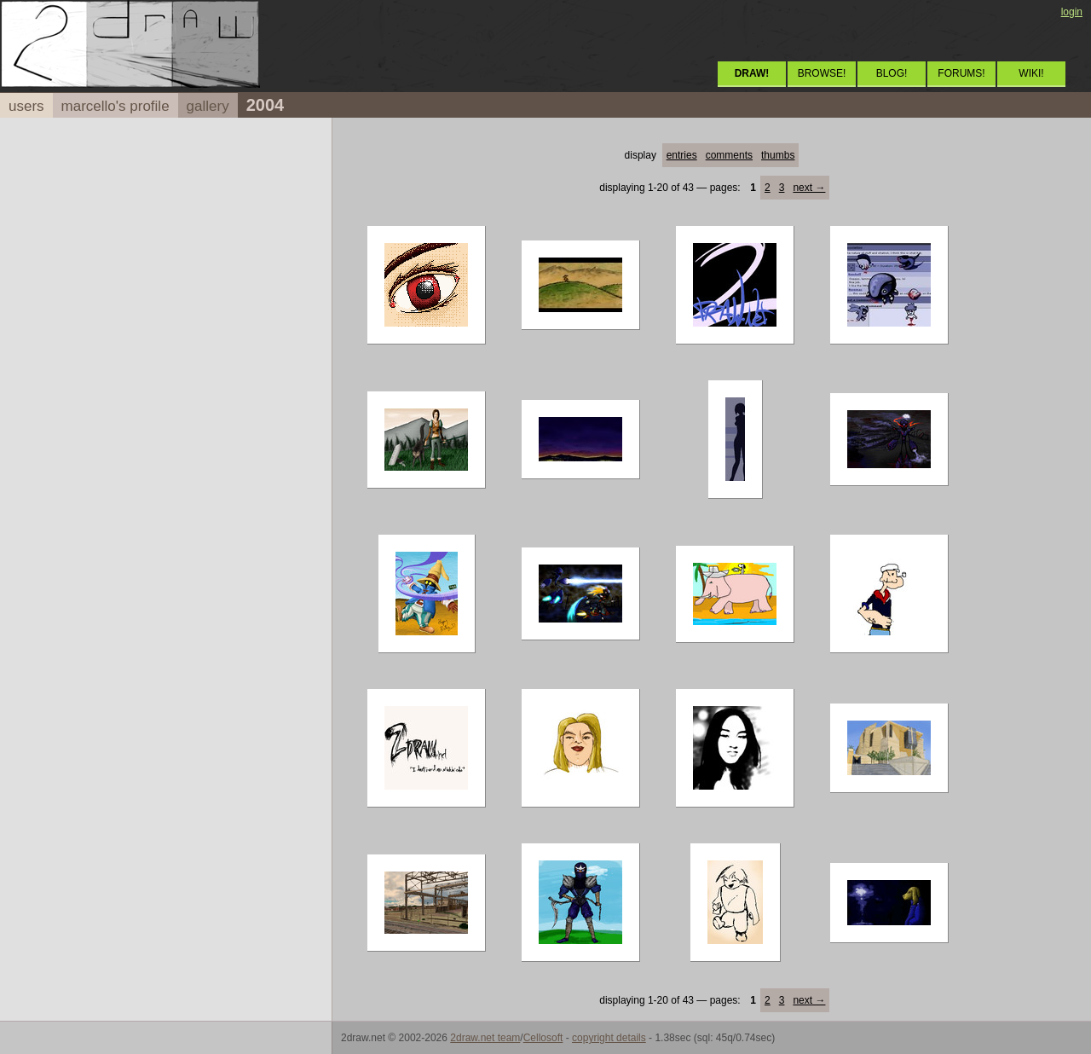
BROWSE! (822, 73)
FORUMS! (961, 73)
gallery (208, 106)
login (1071, 12)
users (26, 106)
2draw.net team (485, 1038)
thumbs (777, 155)
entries (682, 155)
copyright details (609, 1038)
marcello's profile (115, 106)
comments (729, 155)
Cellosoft (543, 1038)
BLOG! (892, 73)
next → (809, 188)
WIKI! (1031, 73)
